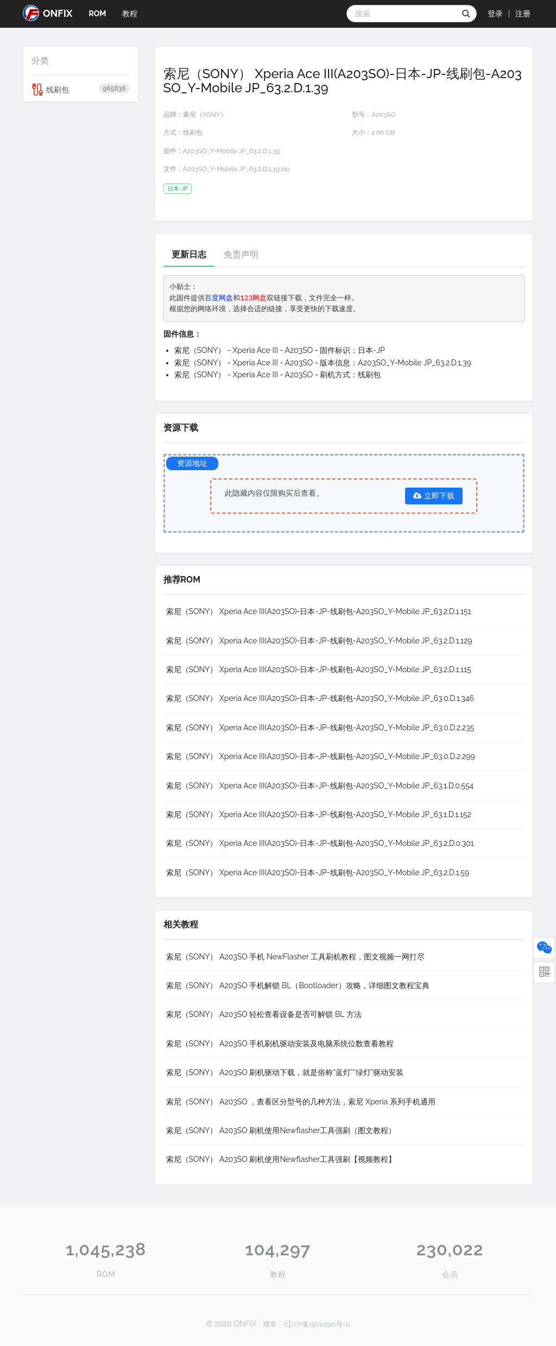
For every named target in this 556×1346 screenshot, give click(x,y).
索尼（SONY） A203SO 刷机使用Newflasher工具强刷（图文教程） (281, 1130)
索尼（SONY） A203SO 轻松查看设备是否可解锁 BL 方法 (264, 1014)
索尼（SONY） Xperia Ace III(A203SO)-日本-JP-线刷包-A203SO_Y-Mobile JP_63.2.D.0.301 (320, 843)
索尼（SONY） (205, 114)
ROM (97, 13)
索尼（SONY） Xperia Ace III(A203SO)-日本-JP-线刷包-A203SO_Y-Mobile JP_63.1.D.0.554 (320, 785)
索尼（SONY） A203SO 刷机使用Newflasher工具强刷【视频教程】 (281, 1159)
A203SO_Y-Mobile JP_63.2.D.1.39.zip (236, 169)
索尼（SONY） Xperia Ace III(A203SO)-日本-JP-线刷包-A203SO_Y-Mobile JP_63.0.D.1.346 (320, 698)
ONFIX (47, 13)
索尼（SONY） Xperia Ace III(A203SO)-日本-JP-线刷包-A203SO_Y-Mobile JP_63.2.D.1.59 (317, 872)
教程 (129, 13)
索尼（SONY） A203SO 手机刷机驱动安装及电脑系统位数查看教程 (280, 1043)
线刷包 (80, 90)
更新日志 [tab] (189, 254)
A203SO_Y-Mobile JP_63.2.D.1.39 (231, 151)
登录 (495, 13)
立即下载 (433, 495)
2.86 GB (383, 132)
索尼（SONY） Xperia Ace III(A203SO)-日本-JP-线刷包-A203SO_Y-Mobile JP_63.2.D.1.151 (318, 611)
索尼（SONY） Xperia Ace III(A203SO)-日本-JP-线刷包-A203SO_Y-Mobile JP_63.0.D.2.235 (320, 727)
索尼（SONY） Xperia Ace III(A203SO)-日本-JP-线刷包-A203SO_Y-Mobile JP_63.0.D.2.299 (320, 756)
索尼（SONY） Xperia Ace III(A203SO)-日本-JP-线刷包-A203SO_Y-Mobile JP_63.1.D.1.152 (318, 814)
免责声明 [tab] (241, 254)
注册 (522, 13)
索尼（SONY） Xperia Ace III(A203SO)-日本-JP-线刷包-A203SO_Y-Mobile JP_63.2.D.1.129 (319, 640)
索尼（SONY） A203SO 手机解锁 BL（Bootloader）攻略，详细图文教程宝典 (297, 985)
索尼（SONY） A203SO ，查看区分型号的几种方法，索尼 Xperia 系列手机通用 (300, 1101)
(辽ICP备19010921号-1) (317, 1324)
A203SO (383, 114)
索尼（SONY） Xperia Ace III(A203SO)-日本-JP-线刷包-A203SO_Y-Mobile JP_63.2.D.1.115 (318, 669)
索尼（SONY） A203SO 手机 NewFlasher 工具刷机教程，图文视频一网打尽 (295, 956)
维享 (269, 1324)
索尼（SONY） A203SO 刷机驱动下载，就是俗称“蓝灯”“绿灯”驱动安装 (284, 1072)
